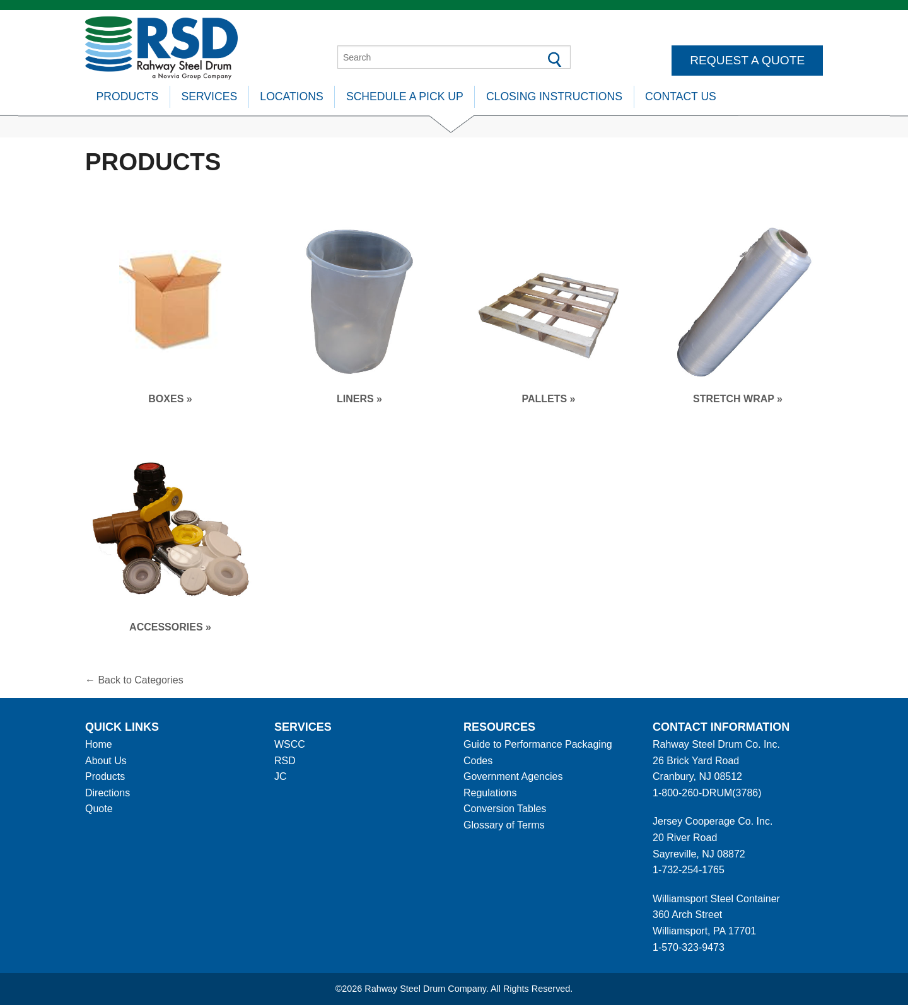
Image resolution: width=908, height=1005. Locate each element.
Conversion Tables (504, 808)
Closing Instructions (554, 96)
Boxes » (170, 398)
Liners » (359, 398)
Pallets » (548, 398)
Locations (291, 96)
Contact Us (680, 96)
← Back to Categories (134, 680)
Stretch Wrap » (738, 398)
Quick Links (122, 727)
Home (98, 744)
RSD (285, 760)
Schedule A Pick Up (404, 96)
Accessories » (170, 627)
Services (210, 96)
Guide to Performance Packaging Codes (537, 752)
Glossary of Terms (504, 825)
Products (127, 96)
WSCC (289, 744)
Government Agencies (512, 776)
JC (280, 776)
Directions (107, 792)
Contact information (721, 727)
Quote (99, 808)
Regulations (490, 792)
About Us (106, 760)
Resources (499, 727)
